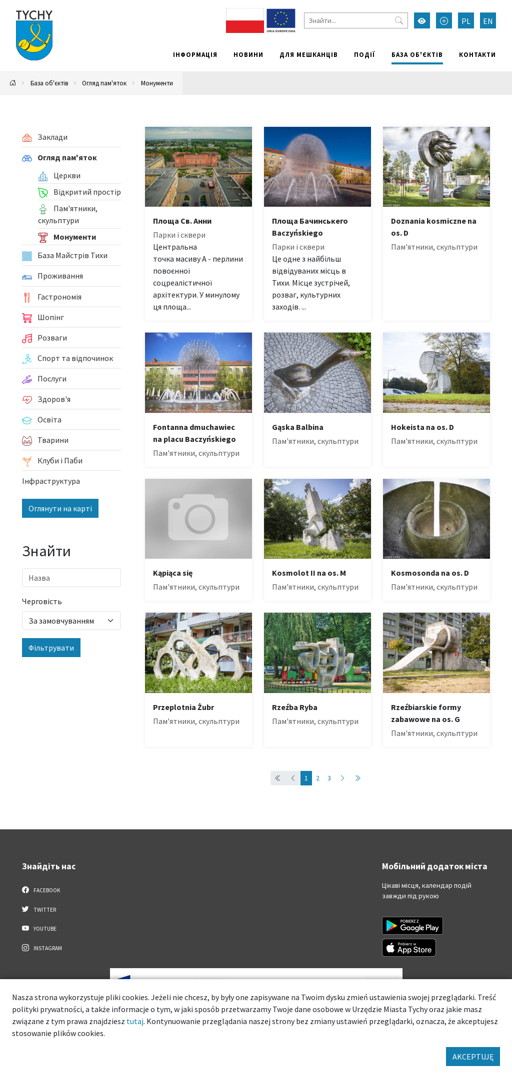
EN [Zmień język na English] (488, 21)
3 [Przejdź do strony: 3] (329, 777)
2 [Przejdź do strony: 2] (318, 777)
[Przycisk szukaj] (399, 20)
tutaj (135, 1021)
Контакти (477, 54)
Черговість (42, 601)
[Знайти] (356, 20)
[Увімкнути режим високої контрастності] (422, 20)
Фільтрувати (51, 648)
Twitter (39, 909)
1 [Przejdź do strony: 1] (306, 777)
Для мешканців (309, 54)
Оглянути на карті (60, 508)
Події (365, 54)
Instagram (42, 947)
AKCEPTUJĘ (473, 1057)
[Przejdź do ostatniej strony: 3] (357, 778)
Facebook (41, 889)
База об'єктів (417, 54)
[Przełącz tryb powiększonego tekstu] (444, 20)
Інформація (195, 54)
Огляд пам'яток (104, 83)
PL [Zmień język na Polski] (466, 21)
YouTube (39, 928)
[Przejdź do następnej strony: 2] (342, 778)
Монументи (157, 83)
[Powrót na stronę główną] (13, 83)
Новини (249, 54)
